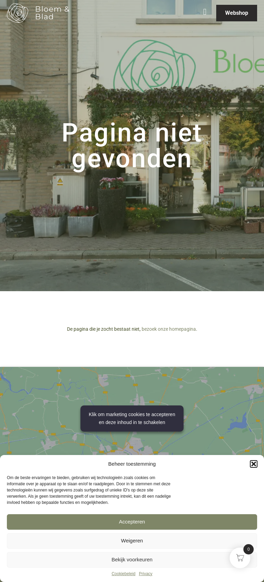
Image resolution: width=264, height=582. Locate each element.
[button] (253, 464)
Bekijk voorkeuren (131, 559)
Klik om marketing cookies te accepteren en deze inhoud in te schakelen (132, 418)
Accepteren (132, 522)
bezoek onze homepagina (169, 329)
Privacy (145, 573)
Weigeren (132, 540)
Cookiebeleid (123, 573)
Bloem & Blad (52, 12)
